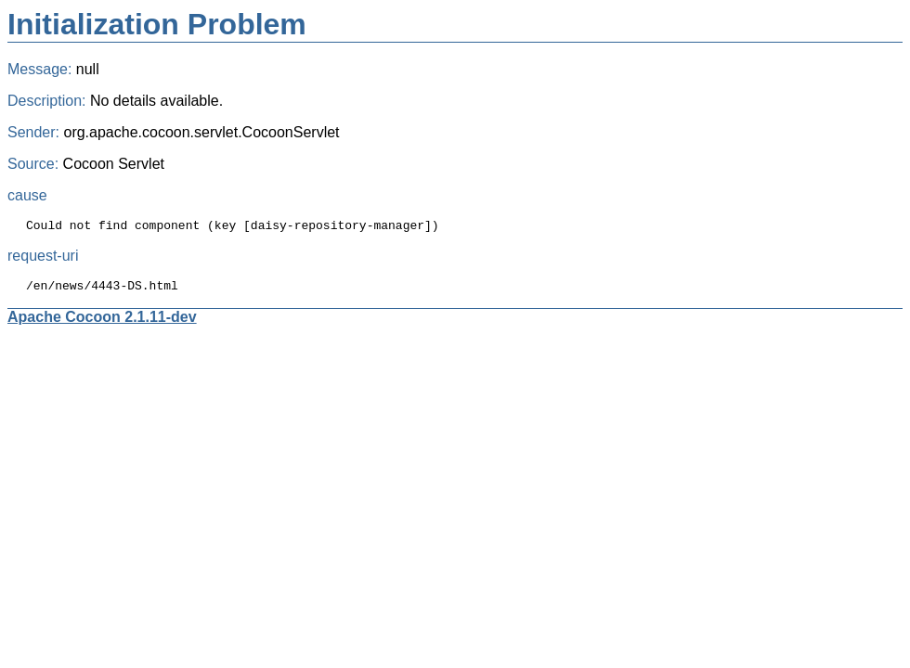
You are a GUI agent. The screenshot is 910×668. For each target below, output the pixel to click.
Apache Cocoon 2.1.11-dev (102, 322)
